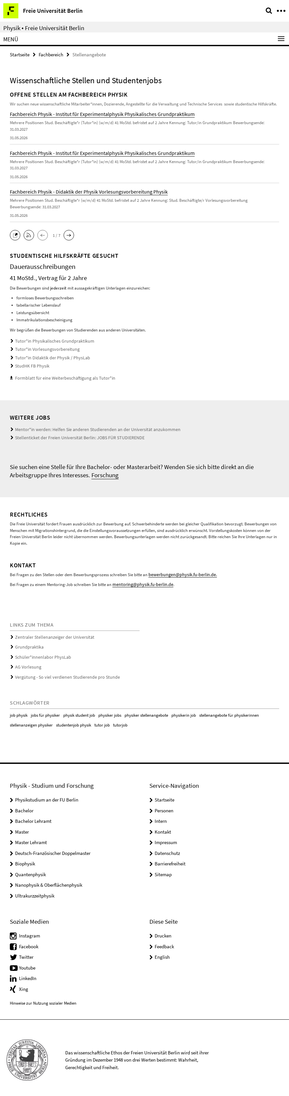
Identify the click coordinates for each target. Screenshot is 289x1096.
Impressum (166, 838)
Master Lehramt (31, 838)
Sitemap (163, 870)
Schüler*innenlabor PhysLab (40, 653)
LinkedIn (27, 974)
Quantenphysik (30, 870)
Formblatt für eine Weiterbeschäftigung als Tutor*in (60, 377)
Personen (164, 806)
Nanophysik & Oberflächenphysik (48, 880)
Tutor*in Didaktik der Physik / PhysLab (48, 357)
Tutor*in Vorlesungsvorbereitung (44, 349)
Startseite (19, 54)
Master (22, 827)
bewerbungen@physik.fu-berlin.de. (179, 572)
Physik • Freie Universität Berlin (43, 28)
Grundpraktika (28, 644)
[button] (17, 234)
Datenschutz (167, 848)
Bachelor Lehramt (33, 816)
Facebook (28, 942)
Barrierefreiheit (170, 859)
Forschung (105, 473)
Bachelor (24, 806)
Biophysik (25, 859)
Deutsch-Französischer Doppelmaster (52, 848)
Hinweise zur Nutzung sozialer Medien (43, 998)
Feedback (164, 942)
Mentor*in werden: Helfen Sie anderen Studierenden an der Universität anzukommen (89, 428)
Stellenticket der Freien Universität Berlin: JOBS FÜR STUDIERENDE (73, 436)
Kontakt (163, 827)
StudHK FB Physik (30, 365)
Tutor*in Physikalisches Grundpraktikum (50, 341)
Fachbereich (51, 54)
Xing (23, 984)
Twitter (26, 953)
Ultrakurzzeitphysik (34, 891)
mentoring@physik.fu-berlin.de (139, 581)
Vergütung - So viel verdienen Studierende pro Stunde (62, 673)
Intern (161, 816)
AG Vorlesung (27, 663)
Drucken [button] (163, 931)
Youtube (27, 963)
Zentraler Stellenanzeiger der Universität (51, 634)
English (162, 953)
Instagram (29, 931)
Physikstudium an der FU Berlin (46, 795)
